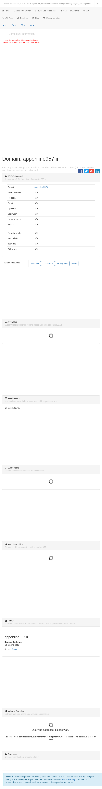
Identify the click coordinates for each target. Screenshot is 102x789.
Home (6, 11)
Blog (36, 18)
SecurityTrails (62, 263)
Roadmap (22, 18)
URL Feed (7, 18)
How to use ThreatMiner (45, 11)
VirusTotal (35, 263)
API (86, 11)
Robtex (74, 263)
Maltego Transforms (70, 11)
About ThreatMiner (22, 11)
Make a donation (51, 18)
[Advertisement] (21, 66)
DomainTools (48, 263)
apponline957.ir (41, 187)
